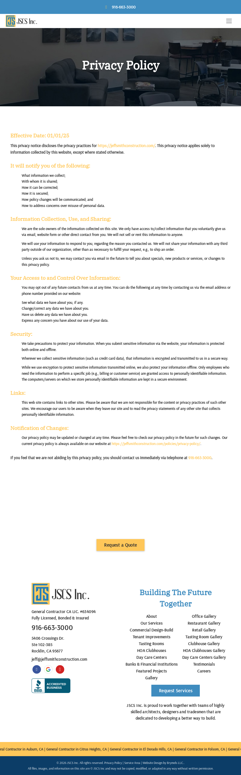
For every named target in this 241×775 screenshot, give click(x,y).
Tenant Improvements (151, 636)
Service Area (132, 763)
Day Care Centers (151, 657)
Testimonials (204, 664)
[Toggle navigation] (229, 20)
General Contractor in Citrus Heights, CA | (81, 749)
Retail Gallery (204, 630)
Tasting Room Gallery (203, 636)
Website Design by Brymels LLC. (163, 763)
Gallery (151, 677)
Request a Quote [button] (120, 545)
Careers (204, 671)
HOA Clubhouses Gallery (204, 650)
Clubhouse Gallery (204, 643)
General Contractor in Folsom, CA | (204, 749)
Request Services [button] (175, 690)
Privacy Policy (113, 763)
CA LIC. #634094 (81, 611)
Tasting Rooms (151, 643)
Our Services (151, 623)
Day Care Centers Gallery (204, 657)
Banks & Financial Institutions (151, 664)
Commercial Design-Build (151, 630)
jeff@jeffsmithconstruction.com (59, 659)
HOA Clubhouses (151, 650)
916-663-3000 (124, 7)
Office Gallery (204, 616)
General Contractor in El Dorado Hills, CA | (145, 749)
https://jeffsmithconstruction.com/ (126, 145)
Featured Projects (151, 671)
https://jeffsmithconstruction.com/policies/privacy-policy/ (156, 443)
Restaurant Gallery (204, 623)
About (151, 616)
